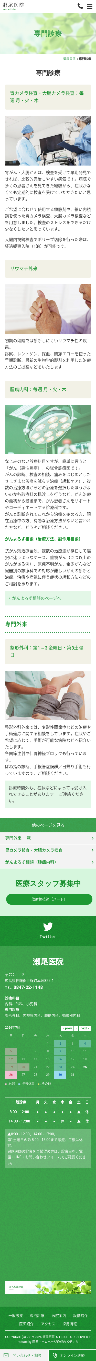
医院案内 (59, 1316)
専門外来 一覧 (18, 838)
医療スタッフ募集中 (48, 884)
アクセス (48, 1324)
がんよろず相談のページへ (36, 598)
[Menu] (89, 6)
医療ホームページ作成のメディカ (55, 1342)
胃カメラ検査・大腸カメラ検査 (33, 850)
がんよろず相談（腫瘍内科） (31, 862)
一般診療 (15, 1316)
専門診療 (37, 1316)
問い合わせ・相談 (27, 1355)
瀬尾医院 (69, 59)
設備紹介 (80, 1316)
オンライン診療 (72, 1355)
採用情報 (69, 1324)
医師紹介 (26, 1324)
